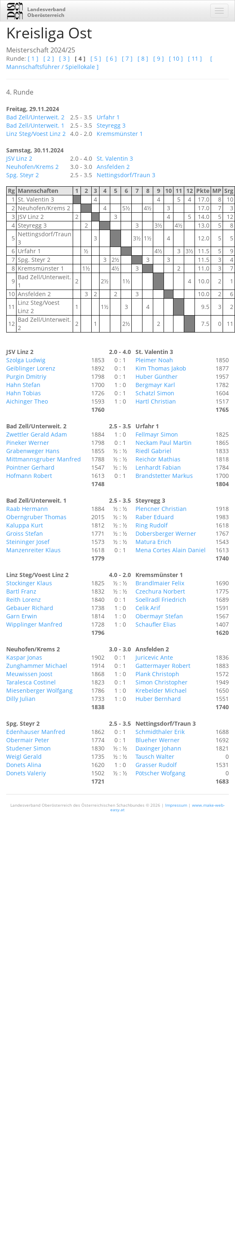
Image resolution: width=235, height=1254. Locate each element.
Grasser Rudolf (156, 765)
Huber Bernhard (158, 699)
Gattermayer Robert (162, 666)
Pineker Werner (27, 442)
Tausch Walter (154, 756)
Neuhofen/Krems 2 (32, 167)
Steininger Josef (28, 542)
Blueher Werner (157, 740)
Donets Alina (23, 765)
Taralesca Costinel (31, 682)
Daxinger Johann (158, 748)
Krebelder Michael (161, 690)
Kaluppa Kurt (24, 525)
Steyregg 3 (111, 125)
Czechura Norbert (160, 591)
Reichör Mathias (157, 459)
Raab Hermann (27, 509)
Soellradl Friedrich (160, 599)
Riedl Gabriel (153, 451)
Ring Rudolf (151, 525)
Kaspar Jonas (24, 657)
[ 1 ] (33, 58)
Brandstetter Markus (164, 476)
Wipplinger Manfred (34, 624)
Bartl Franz (21, 591)
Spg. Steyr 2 (22, 175)
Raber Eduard (154, 517)
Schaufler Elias (155, 624)
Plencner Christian (161, 509)
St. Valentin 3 (115, 158)
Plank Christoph (157, 674)
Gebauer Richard (29, 608)
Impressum (176, 805)
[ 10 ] (176, 58)
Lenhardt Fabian (158, 467)
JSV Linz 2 (19, 158)
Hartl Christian (155, 401)
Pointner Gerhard (30, 467)
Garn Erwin (21, 616)
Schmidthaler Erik (160, 732)
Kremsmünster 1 (120, 134)
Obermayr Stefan (159, 616)
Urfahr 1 (108, 117)
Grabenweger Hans (32, 451)
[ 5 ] (95, 58)
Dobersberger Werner (165, 533)
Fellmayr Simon (156, 434)
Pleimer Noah (154, 360)
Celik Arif (147, 608)
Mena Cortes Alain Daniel (170, 550)
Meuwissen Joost (29, 674)
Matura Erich (153, 542)
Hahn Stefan (23, 385)
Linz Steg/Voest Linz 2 (36, 134)
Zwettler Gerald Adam (36, 434)
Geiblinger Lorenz (30, 368)
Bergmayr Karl (155, 385)
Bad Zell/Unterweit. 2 (35, 117)
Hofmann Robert (29, 476)
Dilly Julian (21, 699)
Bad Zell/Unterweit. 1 (35, 125)
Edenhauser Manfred (35, 732)
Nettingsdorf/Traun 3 (126, 175)
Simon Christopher (161, 682)
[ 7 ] (127, 58)
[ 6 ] (111, 58)
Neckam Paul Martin (163, 442)
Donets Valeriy (26, 773)
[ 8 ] (143, 58)
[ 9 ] (158, 58)
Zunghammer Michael (36, 666)
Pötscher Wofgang (160, 773)
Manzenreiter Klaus (33, 550)
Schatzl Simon (154, 393)
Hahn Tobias (23, 393)
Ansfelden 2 (113, 167)
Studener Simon (28, 748)
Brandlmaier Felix (159, 583)
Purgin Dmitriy (26, 376)
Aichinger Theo (27, 401)
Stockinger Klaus (29, 583)
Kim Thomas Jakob (160, 368)
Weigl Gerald (24, 756)
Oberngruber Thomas (36, 517)
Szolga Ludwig (25, 360)
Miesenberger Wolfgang (39, 690)
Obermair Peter (27, 740)
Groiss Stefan (24, 533)
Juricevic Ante (154, 657)
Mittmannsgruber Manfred (43, 459)
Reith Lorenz (23, 599)
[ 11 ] (195, 58)
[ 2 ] (48, 58)
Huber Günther (156, 376)
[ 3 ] (64, 58)
